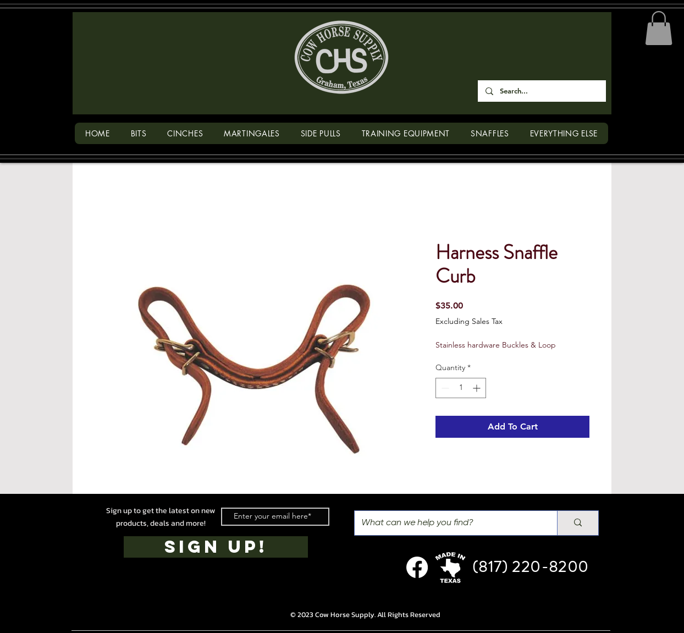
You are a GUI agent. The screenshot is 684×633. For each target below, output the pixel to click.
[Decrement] (444, 388)
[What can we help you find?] (447, 523)
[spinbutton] (461, 388)
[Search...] (541, 91)
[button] (658, 28)
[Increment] (477, 388)
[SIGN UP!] (216, 547)
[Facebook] (417, 567)
